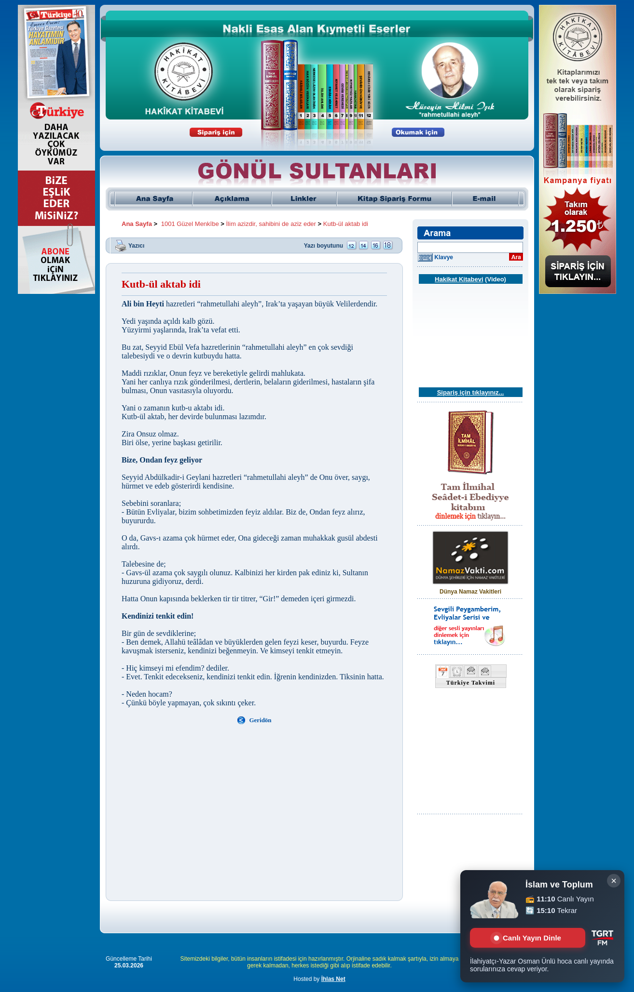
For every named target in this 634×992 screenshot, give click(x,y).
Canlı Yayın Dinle (527, 938)
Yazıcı (136, 245)
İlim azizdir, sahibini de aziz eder (271, 223)
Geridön (260, 720)
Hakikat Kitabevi (459, 279)
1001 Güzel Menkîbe (190, 223)
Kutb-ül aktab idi (345, 223)
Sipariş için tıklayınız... (470, 392)
